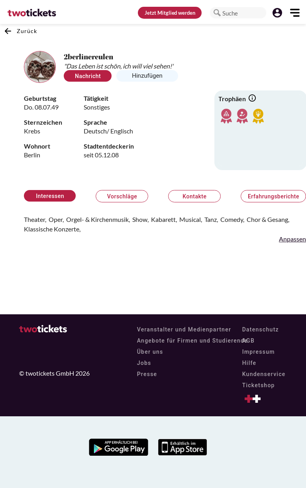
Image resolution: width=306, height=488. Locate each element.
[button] (217, 12)
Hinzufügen (147, 75)
